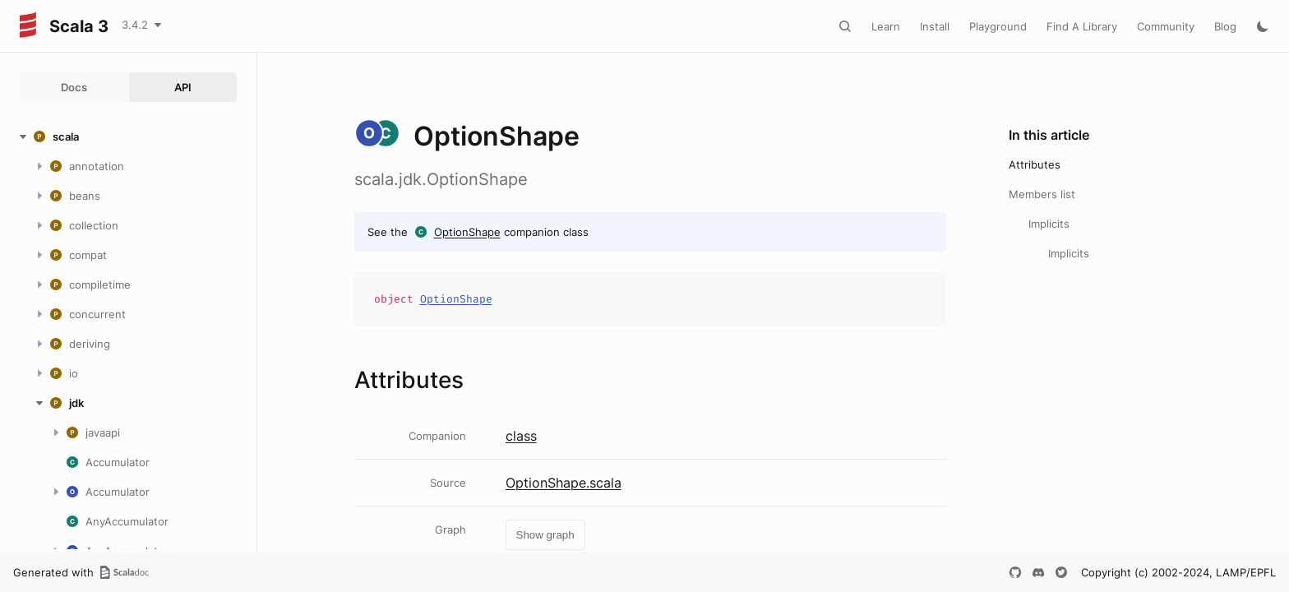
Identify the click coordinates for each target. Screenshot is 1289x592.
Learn (885, 26)
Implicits (1049, 223)
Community (1165, 26)
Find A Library (1081, 26)
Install (934, 26)
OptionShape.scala (563, 482)
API (183, 87)
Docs (74, 87)
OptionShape (467, 231)
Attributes (1034, 164)
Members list (1042, 194)
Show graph (545, 535)
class (521, 436)
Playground (998, 26)
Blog (1225, 26)
